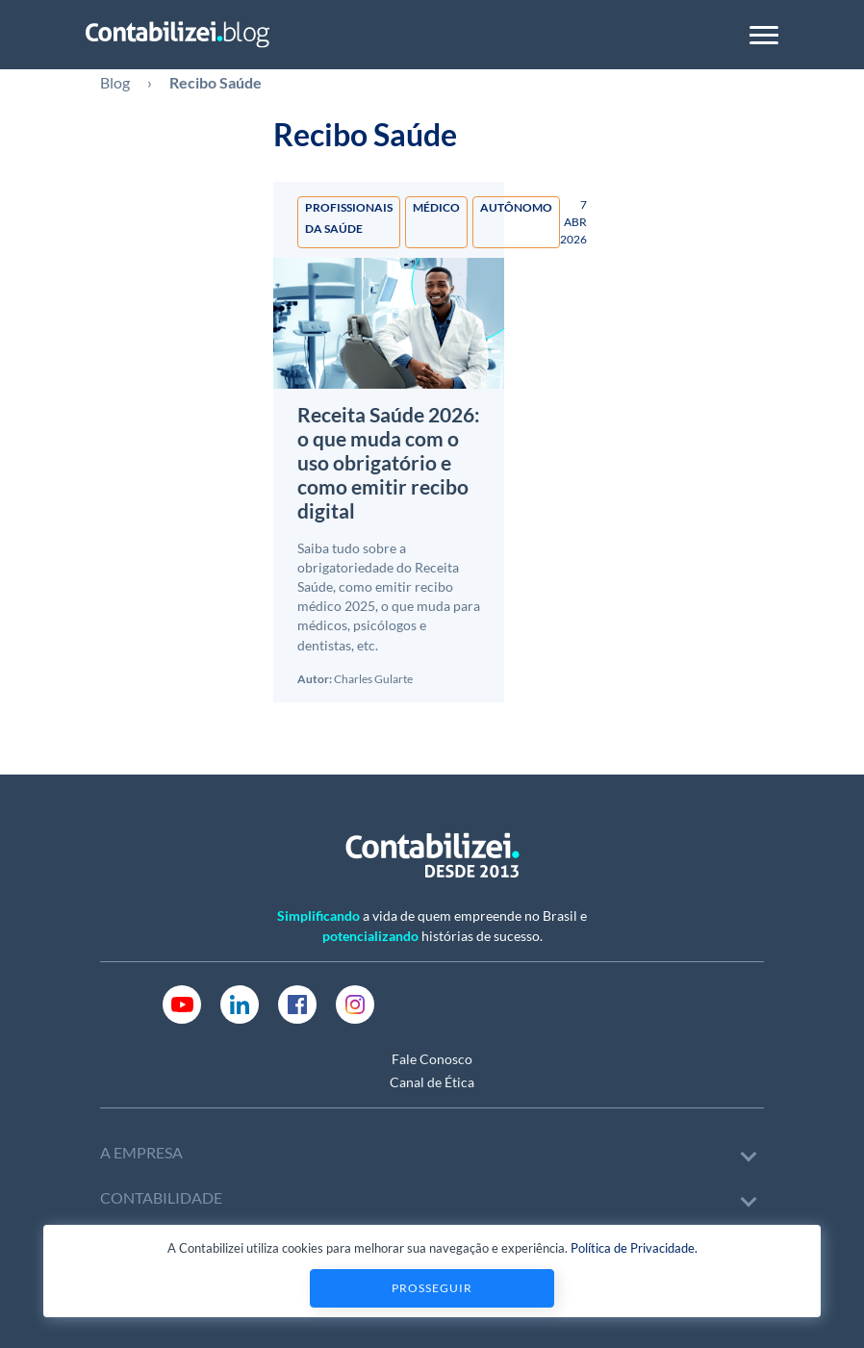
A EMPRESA (141, 1152)
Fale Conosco (432, 1059)
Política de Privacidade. (634, 1248)
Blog (115, 82)
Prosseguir (432, 1288)
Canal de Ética (432, 1082)
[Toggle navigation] (764, 35)
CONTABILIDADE (161, 1197)
